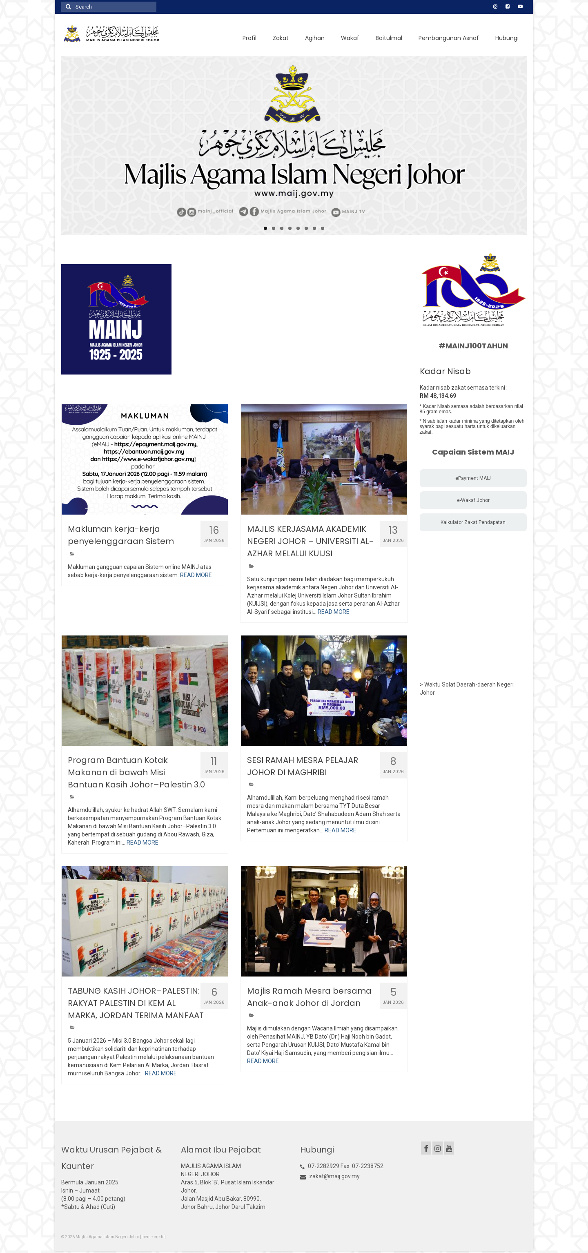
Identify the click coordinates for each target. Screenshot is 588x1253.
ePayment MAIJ (473, 478)
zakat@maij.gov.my (330, 1176)
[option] (116, 319)
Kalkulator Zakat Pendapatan (473, 522)
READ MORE (196, 575)
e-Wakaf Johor (473, 500)
